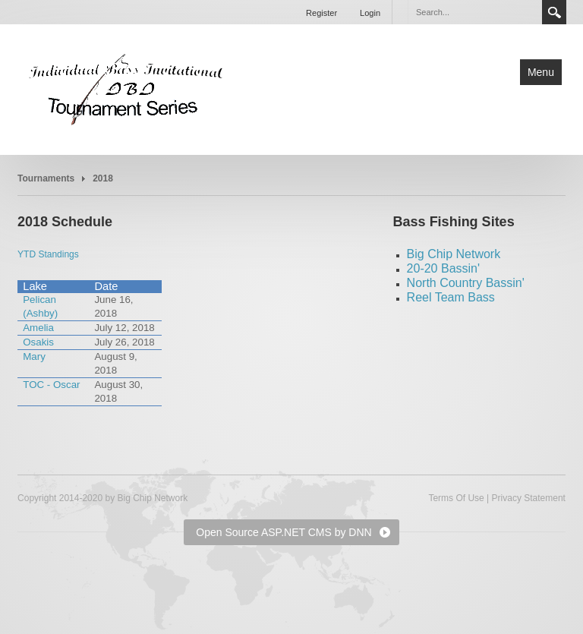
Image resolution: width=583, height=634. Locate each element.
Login (370, 12)
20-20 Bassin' (443, 268)
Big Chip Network (454, 254)
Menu (541, 72)
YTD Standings (48, 254)
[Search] (474, 12)
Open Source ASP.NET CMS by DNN (283, 532)
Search (554, 12)
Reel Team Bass (451, 297)
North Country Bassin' (466, 282)
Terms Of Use (456, 498)
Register (321, 12)
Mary (34, 356)
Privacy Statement (529, 498)
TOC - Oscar (51, 384)
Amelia (38, 327)
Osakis (38, 342)
